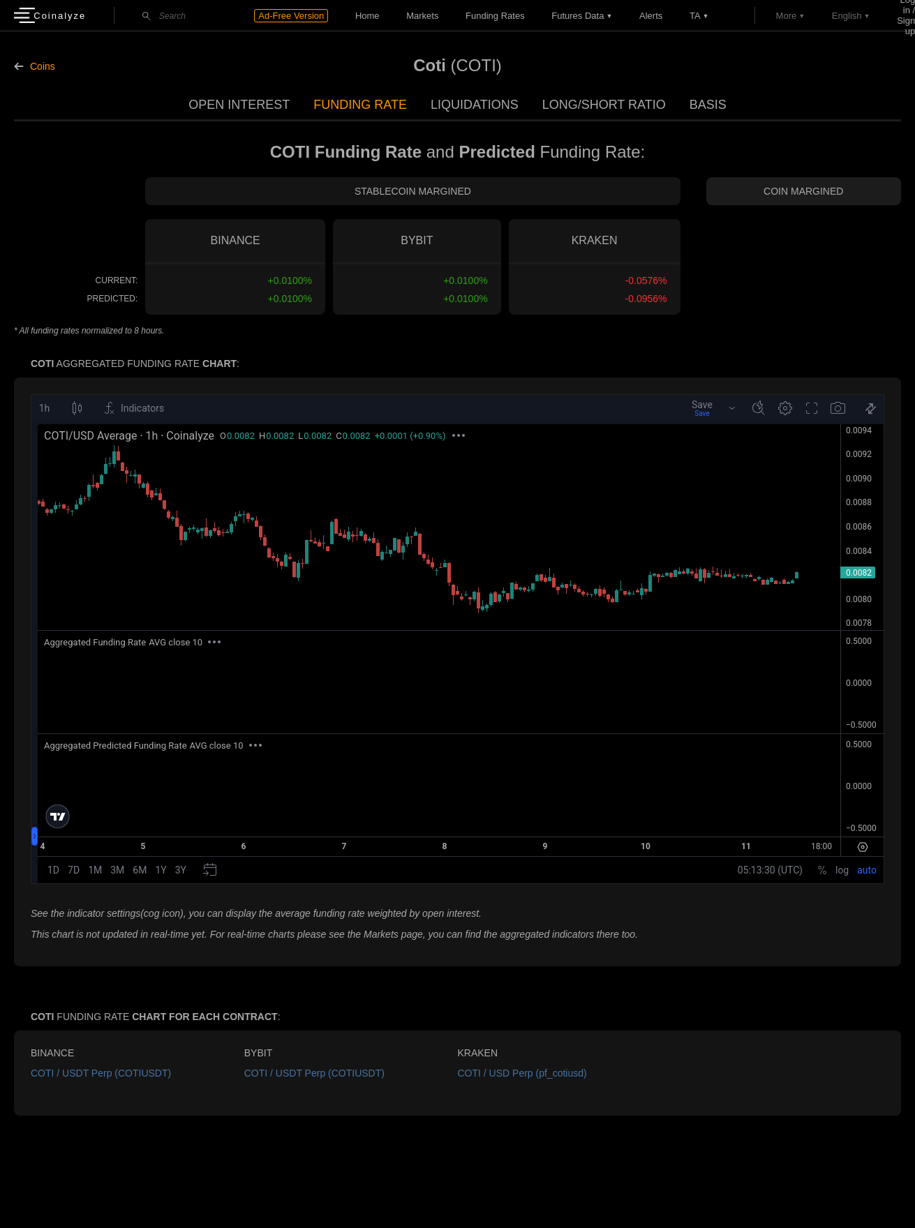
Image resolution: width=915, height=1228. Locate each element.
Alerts (650, 15)
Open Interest (239, 105)
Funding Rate (360, 105)
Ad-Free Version (291, 15)
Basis (708, 105)
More (786, 15)
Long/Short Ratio (604, 105)
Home (367, 15)
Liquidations (475, 105)
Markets (422, 15)
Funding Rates (495, 15)
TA (695, 15)
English (847, 15)
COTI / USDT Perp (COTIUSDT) (101, 1073)
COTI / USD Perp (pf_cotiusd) (522, 1073)
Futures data (577, 15)
